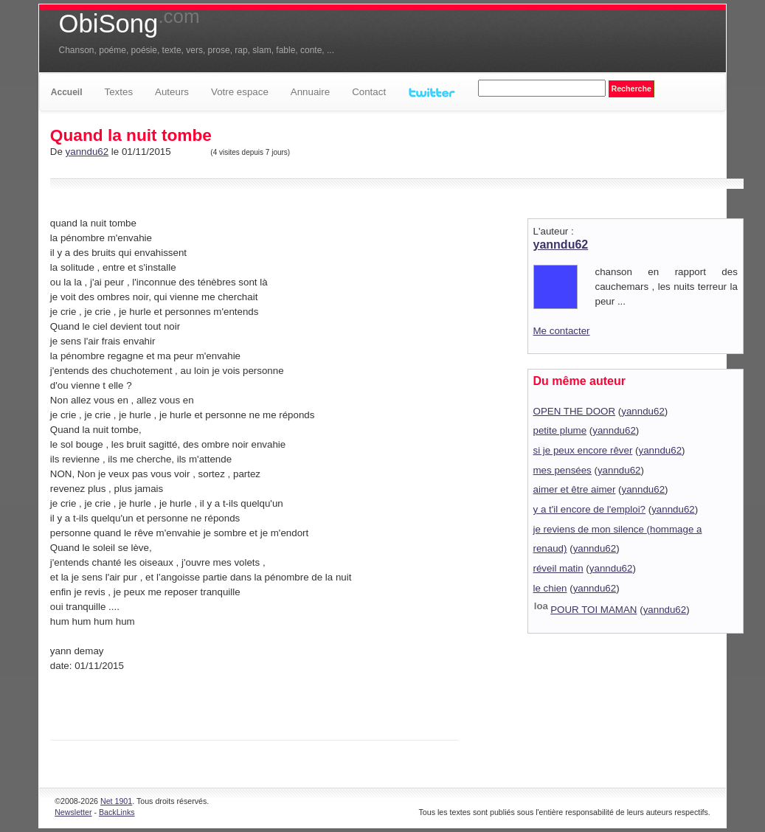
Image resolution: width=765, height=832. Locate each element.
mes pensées (562, 470)
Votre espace (240, 91)
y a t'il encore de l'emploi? (589, 509)
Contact (369, 91)
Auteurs (172, 91)
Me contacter (561, 330)
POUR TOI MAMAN (593, 609)
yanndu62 (87, 151)
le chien (550, 588)
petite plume (560, 430)
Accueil (67, 92)
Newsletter (73, 812)
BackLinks (117, 812)
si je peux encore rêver (583, 450)
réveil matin (558, 568)
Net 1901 (116, 801)
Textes (119, 91)
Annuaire (310, 91)
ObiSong (129, 24)
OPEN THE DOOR (574, 411)
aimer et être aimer (574, 489)
